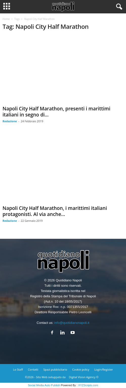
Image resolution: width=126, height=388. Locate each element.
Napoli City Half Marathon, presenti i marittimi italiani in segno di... (56, 111)
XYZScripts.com (88, 385)
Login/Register (103, 369)
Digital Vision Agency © (83, 377)
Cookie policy (80, 369)
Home (6, 19)
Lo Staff (18, 369)
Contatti (33, 369)
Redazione (10, 121)
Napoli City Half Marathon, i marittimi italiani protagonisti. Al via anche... (55, 211)
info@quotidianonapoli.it (71, 323)
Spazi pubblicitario (55, 369)
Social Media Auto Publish (44, 385)
